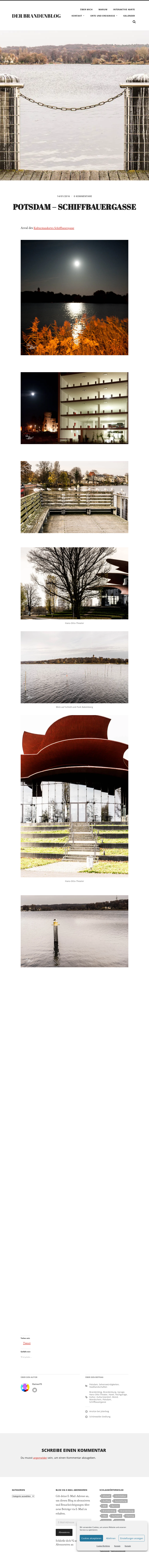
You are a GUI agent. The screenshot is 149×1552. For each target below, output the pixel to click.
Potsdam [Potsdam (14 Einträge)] (116, 1494)
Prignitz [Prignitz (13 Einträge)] (129, 1494)
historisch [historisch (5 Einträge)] (107, 1469)
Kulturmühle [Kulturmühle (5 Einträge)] (121, 1474)
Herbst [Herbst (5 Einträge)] (120, 1464)
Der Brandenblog (38, 15)
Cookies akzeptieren (91, 1538)
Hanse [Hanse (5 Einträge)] (117, 1454)
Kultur (92, 1325)
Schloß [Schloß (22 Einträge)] (119, 1499)
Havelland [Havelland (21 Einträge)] (107, 1464)
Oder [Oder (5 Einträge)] (129, 1489)
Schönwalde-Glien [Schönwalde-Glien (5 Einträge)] (111, 1504)
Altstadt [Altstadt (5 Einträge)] (106, 1424)
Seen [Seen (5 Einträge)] (105, 1509)
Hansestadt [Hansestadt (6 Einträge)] (108, 1459)
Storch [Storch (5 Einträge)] (106, 1514)
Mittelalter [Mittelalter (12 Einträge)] (127, 1484)
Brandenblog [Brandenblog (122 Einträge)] (109, 1439)
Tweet (27, 1271)
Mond (115, 1325)
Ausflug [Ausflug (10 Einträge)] (106, 1429)
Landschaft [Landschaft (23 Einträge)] (118, 1479)
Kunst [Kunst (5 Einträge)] (105, 1479)
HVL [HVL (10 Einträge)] (119, 1469)
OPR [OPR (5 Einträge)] (105, 1494)
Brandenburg (109, 1321)
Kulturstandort (104, 1325)
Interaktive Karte (124, 9)
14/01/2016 (62, 116)
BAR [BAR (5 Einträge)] (105, 1434)
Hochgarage (121, 1323)
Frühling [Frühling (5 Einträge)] (120, 1449)
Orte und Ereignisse (102, 15)
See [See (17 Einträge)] (127, 1504)
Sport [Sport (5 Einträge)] (115, 1509)
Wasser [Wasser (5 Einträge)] (106, 1519)
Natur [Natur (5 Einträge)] (119, 1489)
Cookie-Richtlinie (103, 1546)
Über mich (86, 9)
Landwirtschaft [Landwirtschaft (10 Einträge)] (110, 1484)
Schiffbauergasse (97, 1330)
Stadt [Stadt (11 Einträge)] (125, 1509)
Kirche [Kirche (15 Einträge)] (129, 1469)
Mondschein (95, 1328)
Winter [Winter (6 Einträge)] (118, 1519)
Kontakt (117, 1546)
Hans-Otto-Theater (98, 1323)
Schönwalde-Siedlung (99, 1345)
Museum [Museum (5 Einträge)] (107, 1489)
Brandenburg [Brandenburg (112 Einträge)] (126, 1439)
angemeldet (40, 1386)
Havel (111, 1323)
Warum (103, 9)
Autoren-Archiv (34, 1319)
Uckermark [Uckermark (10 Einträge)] (119, 1514)
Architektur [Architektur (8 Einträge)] (120, 1424)
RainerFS (37, 1312)
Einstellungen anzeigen (131, 1538)
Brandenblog (95, 1321)
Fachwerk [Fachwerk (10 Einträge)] (116, 1444)
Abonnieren (64, 1461)
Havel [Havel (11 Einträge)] (121, 1459)
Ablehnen (111, 1538)
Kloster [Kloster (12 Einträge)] (106, 1474)
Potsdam (93, 1313)
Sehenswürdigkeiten (109, 1313)
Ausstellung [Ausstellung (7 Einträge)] (120, 1429)
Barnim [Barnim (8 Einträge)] (115, 1434)
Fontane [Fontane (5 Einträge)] (106, 1449)
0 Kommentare (83, 116)
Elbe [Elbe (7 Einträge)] (105, 1444)
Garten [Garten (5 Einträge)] (106, 1454)
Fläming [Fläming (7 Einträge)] (130, 1444)
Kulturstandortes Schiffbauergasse (56, 149)
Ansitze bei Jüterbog (99, 1340)
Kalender (129, 15)
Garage (120, 1321)
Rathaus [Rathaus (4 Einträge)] (107, 1499)
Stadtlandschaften (98, 1315)
